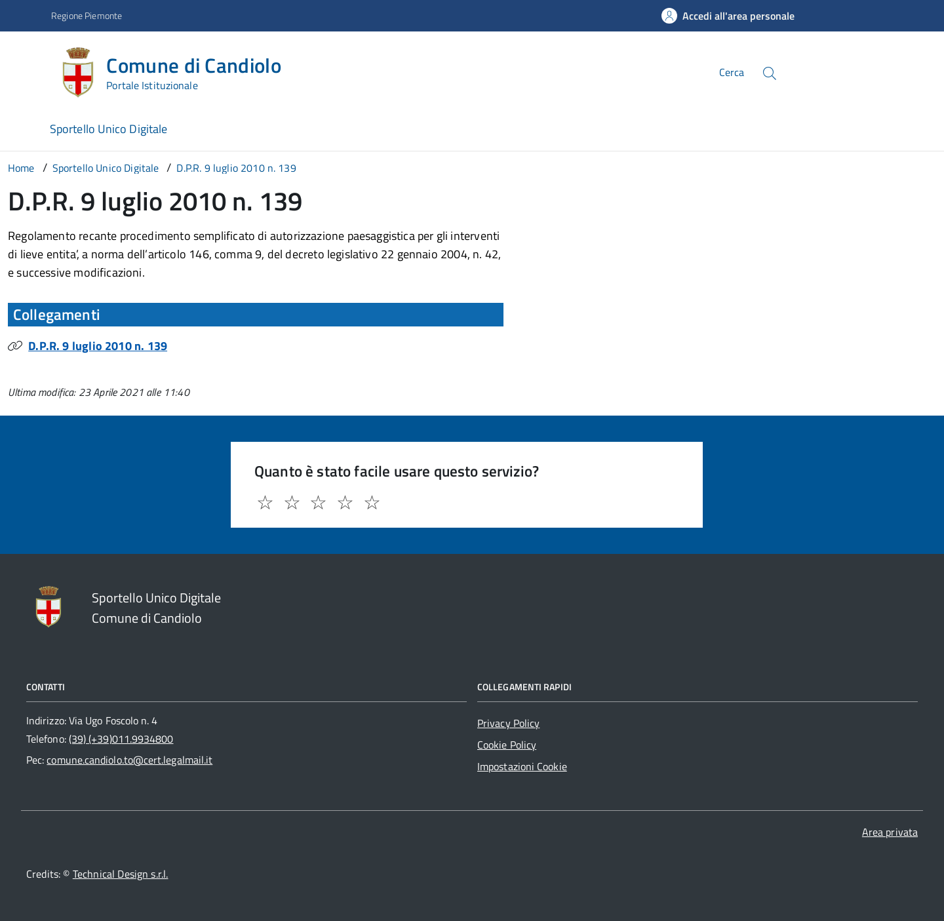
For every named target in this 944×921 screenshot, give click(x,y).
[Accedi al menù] (28, 70)
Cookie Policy (506, 745)
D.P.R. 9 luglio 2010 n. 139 (97, 346)
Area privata (890, 832)
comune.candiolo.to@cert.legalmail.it (129, 760)
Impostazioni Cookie (522, 766)
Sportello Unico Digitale (108, 129)
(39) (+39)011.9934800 (121, 739)
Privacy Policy (508, 723)
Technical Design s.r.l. (120, 874)
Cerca (731, 72)
